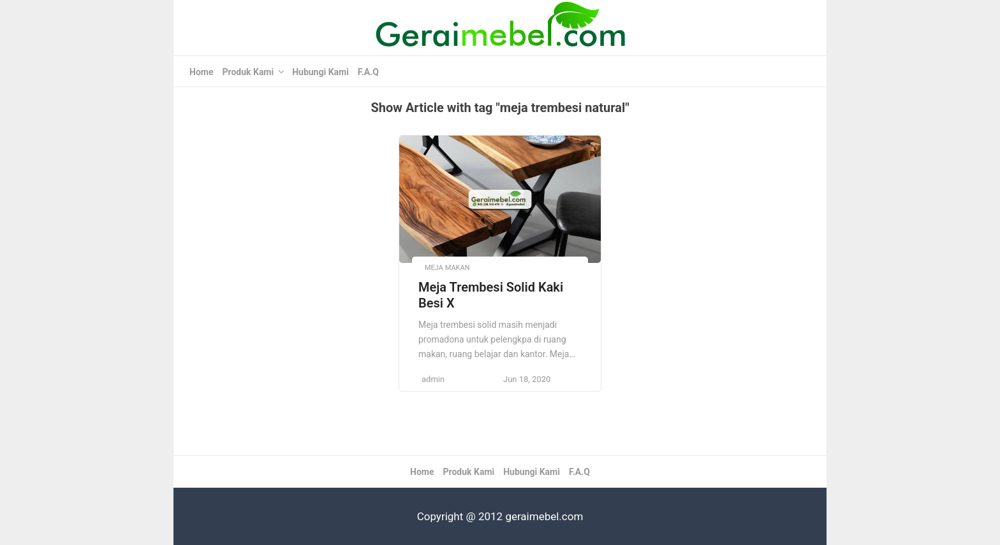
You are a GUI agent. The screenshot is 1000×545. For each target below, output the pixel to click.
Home (201, 72)
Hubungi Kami (320, 72)
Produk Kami (248, 72)
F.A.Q (368, 72)
